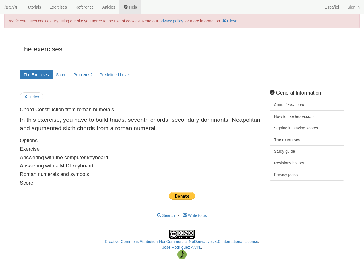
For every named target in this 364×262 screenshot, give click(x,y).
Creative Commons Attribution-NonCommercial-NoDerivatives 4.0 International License (181, 241)
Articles (108, 7)
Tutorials (33, 7)
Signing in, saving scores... (298, 128)
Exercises (58, 7)
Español (332, 7)
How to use (294, 116)
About (289, 104)
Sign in (354, 7)
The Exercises (36, 74)
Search (166, 215)
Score (61, 74)
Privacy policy (286, 174)
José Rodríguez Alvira (181, 247)
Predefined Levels (115, 74)
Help (130, 7)
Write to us (195, 215)
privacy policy (171, 21)
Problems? (82, 74)
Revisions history (289, 163)
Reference (84, 7)
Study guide (284, 151)
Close (229, 21)
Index (31, 97)
